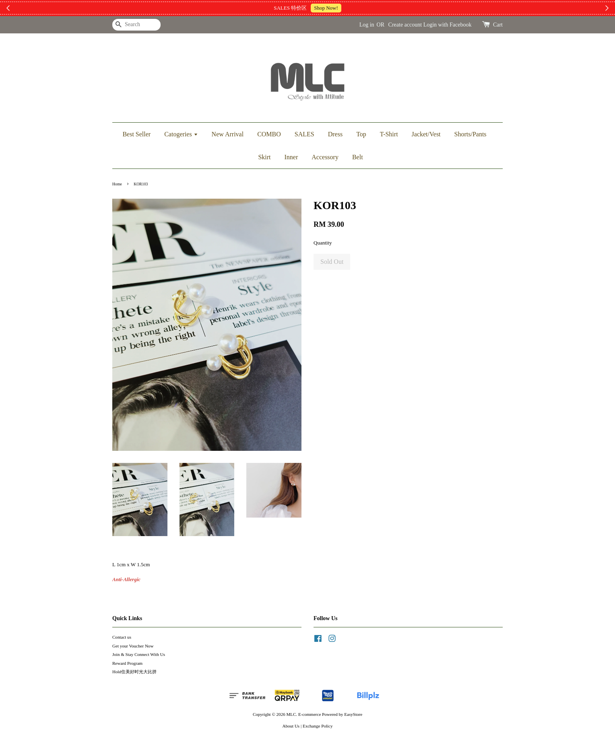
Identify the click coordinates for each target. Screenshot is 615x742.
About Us (291, 726)
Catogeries (181, 134)
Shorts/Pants (470, 134)
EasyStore (353, 714)
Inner (291, 157)
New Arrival (228, 134)
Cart (498, 25)
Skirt (264, 157)
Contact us (121, 637)
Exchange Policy (318, 726)
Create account (405, 25)
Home (117, 184)
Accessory (325, 157)
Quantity (323, 243)
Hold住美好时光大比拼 (134, 671)
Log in (366, 25)
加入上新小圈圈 (355, 8)
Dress (335, 134)
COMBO (269, 134)
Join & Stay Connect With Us (138, 654)
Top (361, 134)
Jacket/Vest (426, 134)
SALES (304, 134)
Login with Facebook (447, 25)
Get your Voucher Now (132, 645)
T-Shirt (389, 134)
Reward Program (127, 663)
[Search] (136, 25)
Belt (357, 157)
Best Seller (136, 134)
